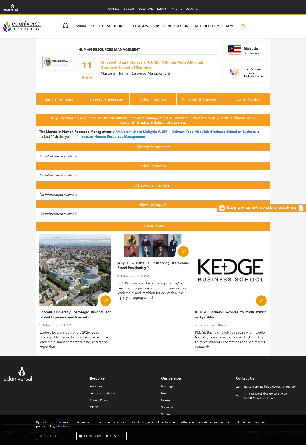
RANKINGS (112, 9)
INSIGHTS (176, 9)
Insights (166, 393)
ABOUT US (192, 9)
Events (165, 400)
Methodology (207, 26)
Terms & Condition (102, 393)
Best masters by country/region (160, 26)
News (230, 26)
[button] (126, 26)
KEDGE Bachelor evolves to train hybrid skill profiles (231, 315)
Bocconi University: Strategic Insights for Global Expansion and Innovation (75, 315)
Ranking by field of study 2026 (99, 26)
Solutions (167, 407)
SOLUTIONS (146, 9)
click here (62, 426)
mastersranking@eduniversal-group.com (270, 387)
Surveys (166, 414)
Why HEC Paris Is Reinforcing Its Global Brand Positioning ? (153, 265)
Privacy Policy (99, 400)
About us (96, 386)
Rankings (167, 386)
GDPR (94, 407)
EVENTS (162, 9)
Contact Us (245, 378)
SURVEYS (129, 9)
